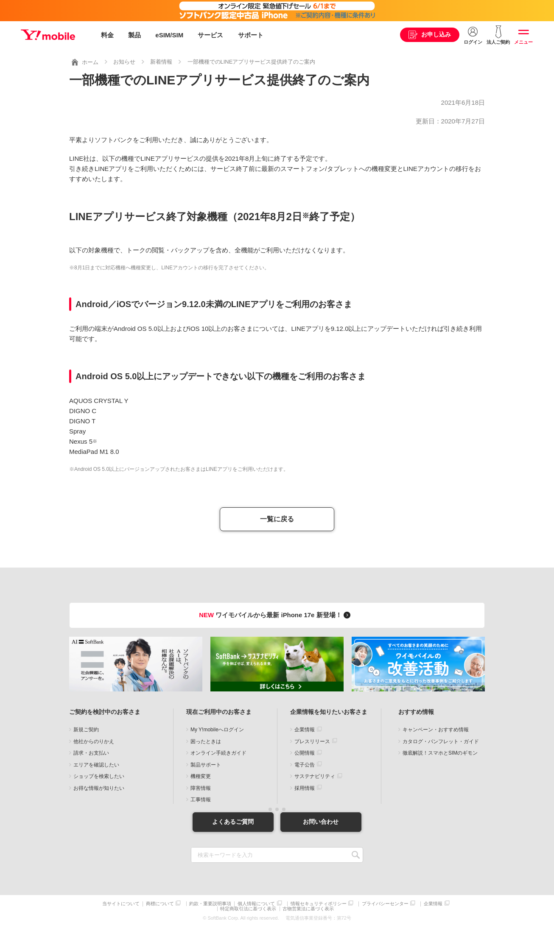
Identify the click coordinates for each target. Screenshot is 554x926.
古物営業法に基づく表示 (308, 908)
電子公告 (304, 764)
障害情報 (200, 787)
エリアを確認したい (96, 764)
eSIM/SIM (169, 35)
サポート (250, 35)
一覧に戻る (277, 518)
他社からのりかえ (93, 740)
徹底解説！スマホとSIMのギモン (440, 752)
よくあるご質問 (232, 820)
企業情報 (304, 729)
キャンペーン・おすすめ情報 (436, 729)
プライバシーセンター (385, 903)
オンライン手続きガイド (218, 752)
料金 (107, 35)
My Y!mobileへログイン (217, 729)
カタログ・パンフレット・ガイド (441, 740)
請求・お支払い (91, 752)
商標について (160, 903)
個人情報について (256, 903)
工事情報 (200, 799)
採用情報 (304, 787)
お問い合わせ (321, 820)
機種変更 (200, 775)
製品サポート (205, 764)
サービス (210, 35)
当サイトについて (121, 903)
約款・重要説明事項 (210, 903)
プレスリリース (312, 740)
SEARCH (356, 854)
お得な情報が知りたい (98, 787)
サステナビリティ (314, 775)
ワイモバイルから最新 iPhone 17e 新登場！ (276, 613)
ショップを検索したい (98, 775)
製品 (134, 35)
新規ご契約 (86, 729)
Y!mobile (48, 35)
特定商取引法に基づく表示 (249, 908)
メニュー (523, 42)
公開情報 (304, 752)
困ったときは (205, 740)
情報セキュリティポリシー (319, 903)
